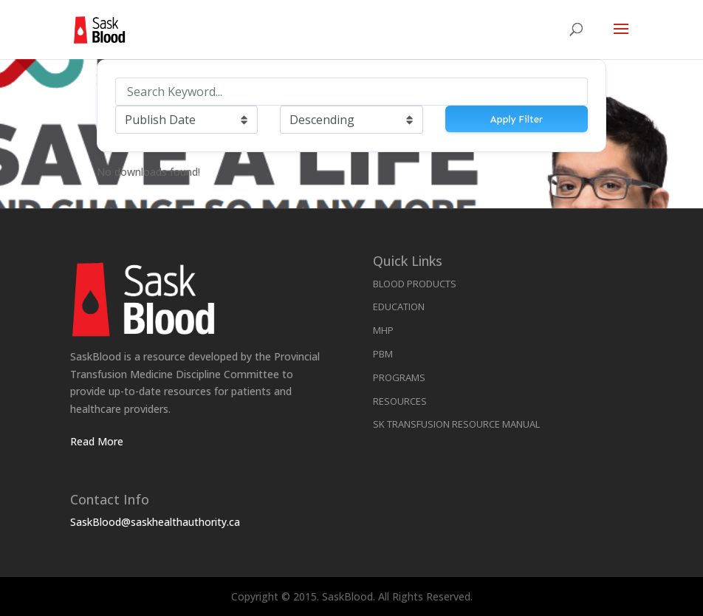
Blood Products (414, 283)
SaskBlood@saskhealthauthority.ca (155, 522)
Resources (400, 401)
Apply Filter (516, 119)
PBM (383, 353)
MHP (383, 330)
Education (399, 306)
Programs (399, 377)
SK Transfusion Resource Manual (456, 424)
